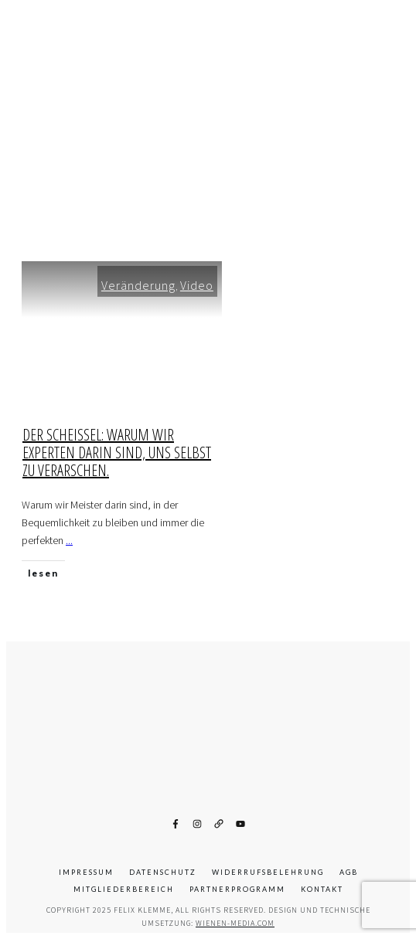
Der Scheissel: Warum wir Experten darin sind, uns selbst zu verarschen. (116, 452)
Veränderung (138, 285)
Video (196, 285)
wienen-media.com (235, 923)
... (69, 540)
